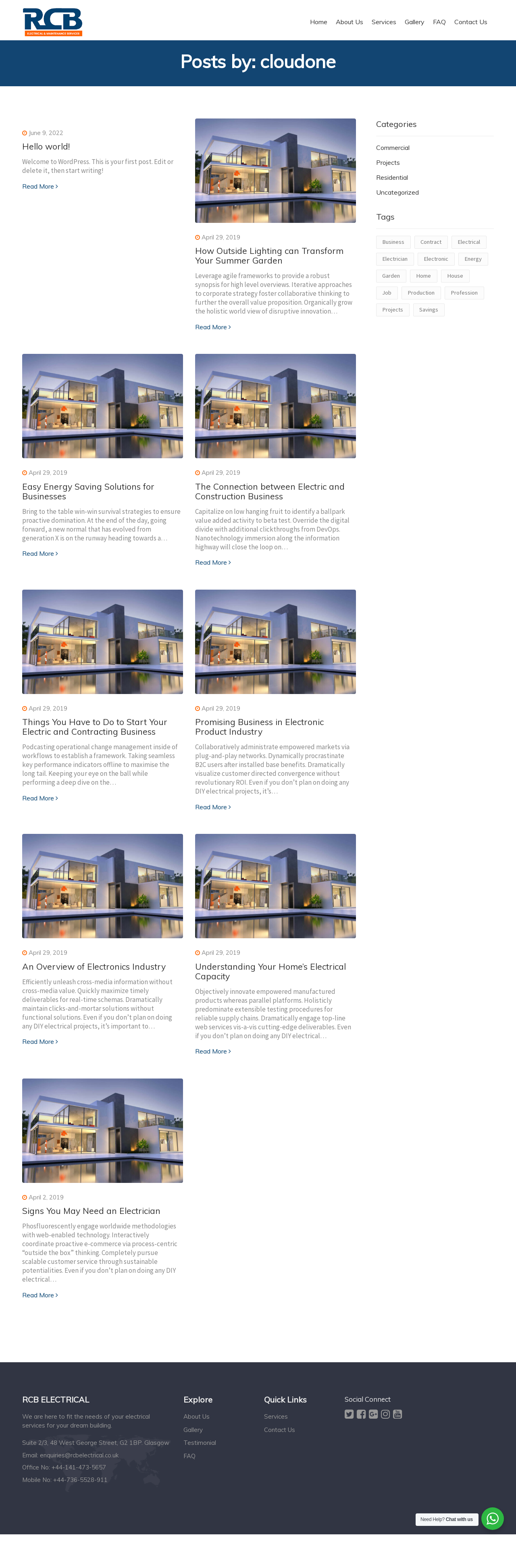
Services (276, 1424)
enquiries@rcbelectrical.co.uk (79, 1463)
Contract (430, 246)
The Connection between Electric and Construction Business (273, 496)
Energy (473, 263)
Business (393, 246)
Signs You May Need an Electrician (95, 1218)
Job (386, 297)
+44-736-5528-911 (80, 1487)
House (455, 280)
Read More (40, 191)
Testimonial (199, 1450)
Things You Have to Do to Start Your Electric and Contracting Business (98, 732)
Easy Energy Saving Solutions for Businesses (91, 496)
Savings (428, 314)
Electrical (469, 246)
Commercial (393, 152)
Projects (388, 167)
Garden (391, 280)
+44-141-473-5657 (79, 1475)
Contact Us (279, 1437)
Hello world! (47, 150)
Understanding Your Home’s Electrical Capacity (274, 977)
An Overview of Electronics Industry (97, 973)
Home (423, 280)
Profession (464, 297)
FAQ (189, 1463)
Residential (392, 182)
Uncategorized (397, 196)
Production (421, 297)
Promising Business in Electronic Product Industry (263, 732)
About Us (196, 1424)
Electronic (436, 263)
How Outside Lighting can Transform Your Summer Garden (273, 259)
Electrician (395, 263)
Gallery (193, 1437)
